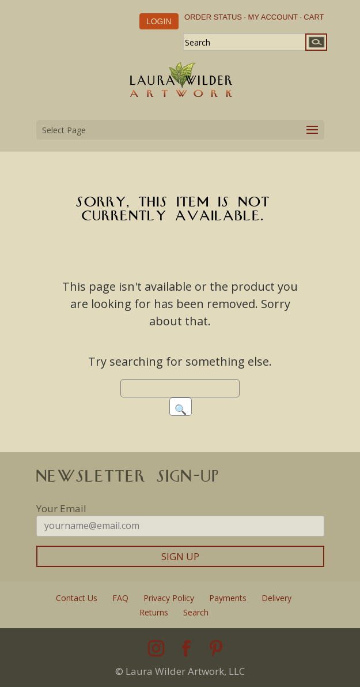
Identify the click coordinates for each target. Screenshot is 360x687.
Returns (153, 612)
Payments (228, 597)
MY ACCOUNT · (275, 17)
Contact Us (76, 597)
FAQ (120, 597)
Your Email (61, 508)
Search (196, 612)
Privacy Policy (168, 597)
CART (314, 17)
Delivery (276, 597)
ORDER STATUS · (215, 17)
